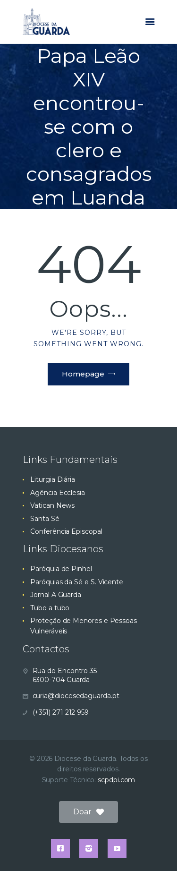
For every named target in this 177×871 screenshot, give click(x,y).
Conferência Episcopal (66, 531)
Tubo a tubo (49, 608)
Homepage (83, 373)
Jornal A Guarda (55, 594)
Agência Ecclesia (57, 492)
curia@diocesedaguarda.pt (76, 696)
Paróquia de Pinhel (61, 568)
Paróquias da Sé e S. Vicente (76, 582)
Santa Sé (44, 518)
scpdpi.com (116, 780)
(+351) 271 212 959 (61, 712)
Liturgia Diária (52, 479)
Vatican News (52, 505)
